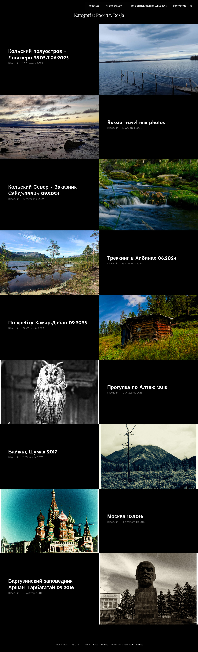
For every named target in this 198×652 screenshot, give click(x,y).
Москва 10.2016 (125, 516)
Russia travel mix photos (137, 122)
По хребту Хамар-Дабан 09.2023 (48, 322)
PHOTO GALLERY (116, 6)
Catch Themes (135, 644)
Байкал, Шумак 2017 (33, 451)
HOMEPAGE (94, 6)
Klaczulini (14, 62)
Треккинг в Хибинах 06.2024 (142, 258)
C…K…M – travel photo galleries (91, 644)
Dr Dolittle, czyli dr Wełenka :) (149, 6)
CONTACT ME (179, 6)
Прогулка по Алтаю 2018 (138, 387)
